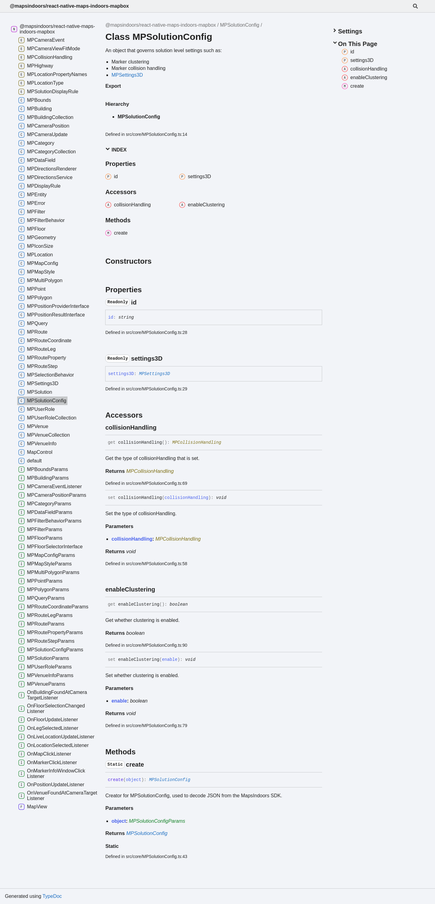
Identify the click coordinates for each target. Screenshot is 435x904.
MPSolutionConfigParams (157, 821)
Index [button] (115, 149)
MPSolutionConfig (239, 25)
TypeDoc (52, 896)
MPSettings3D (127, 75)
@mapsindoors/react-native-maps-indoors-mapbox (69, 6)
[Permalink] (142, 302)
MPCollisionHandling (196, 442)
